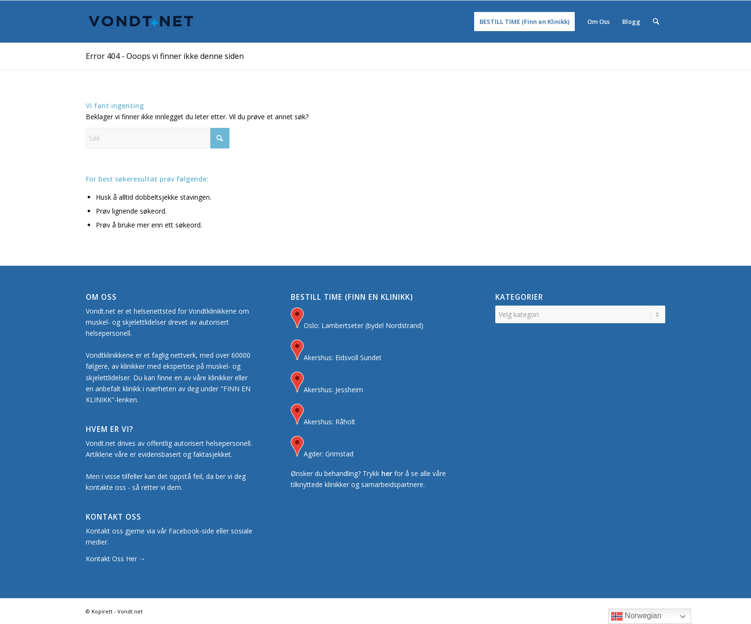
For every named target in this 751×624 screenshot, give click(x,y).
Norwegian (636, 616)
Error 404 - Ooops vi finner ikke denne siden (165, 56)
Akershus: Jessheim (327, 383)
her (386, 473)
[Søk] (656, 21)
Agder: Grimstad (322, 447)
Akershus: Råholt (323, 415)
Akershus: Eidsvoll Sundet (336, 351)
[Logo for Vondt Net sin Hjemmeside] (141, 21)
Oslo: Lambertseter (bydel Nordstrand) (357, 319)
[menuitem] (524, 21)
